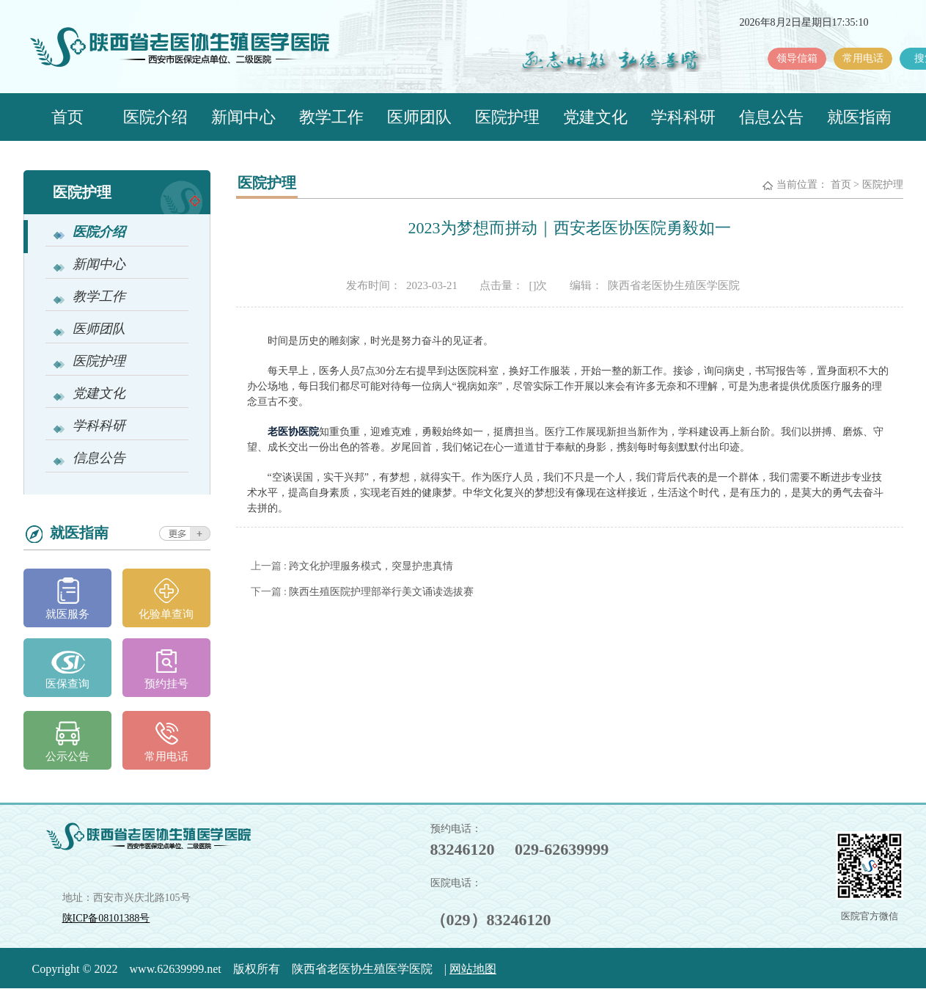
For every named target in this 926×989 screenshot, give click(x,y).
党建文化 (595, 117)
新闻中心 (243, 117)
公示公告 (67, 756)
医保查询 (67, 684)
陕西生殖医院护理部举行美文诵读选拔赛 (381, 591)
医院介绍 (155, 117)
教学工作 (331, 117)
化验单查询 (166, 614)
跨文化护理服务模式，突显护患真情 (371, 566)
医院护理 (507, 117)
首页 (67, 117)
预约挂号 (166, 684)
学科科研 (683, 117)
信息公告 (771, 117)
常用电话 (862, 58)
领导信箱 (796, 58)
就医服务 (67, 614)
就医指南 (859, 117)
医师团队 (419, 117)
